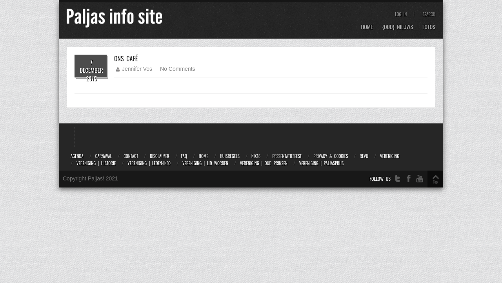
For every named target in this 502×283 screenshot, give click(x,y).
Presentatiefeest (287, 156)
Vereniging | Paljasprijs (321, 163)
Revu (364, 156)
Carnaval (103, 156)
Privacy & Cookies (330, 156)
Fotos (428, 27)
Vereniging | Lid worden (205, 163)
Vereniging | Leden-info (149, 163)
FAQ (184, 156)
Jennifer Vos (137, 69)
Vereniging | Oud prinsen (263, 163)
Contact (131, 156)
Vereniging (389, 156)
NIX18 (256, 156)
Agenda (77, 156)
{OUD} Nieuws (397, 27)
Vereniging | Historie (96, 163)
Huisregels (230, 156)
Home (367, 27)
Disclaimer (159, 156)
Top (435, 182)
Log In (401, 14)
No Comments (177, 69)
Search (428, 14)
